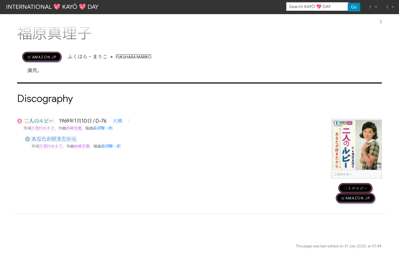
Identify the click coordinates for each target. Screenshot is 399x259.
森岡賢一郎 (102, 128)
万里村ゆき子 (42, 128)
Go (354, 7)
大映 (117, 121)
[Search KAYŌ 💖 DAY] (317, 6)
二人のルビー (38, 121)
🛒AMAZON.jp (42, 57)
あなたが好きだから (54, 139)
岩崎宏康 (73, 128)
